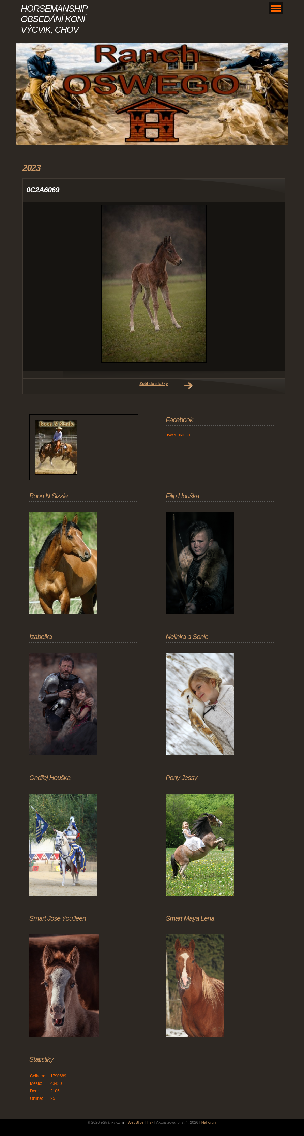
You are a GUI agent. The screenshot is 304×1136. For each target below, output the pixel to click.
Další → (188, 386)
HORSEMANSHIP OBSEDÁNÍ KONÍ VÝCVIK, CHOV (54, 19)
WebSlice (135, 1122)
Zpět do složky (153, 383)
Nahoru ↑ (209, 1122)
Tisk (150, 1122)
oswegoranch (178, 434)
